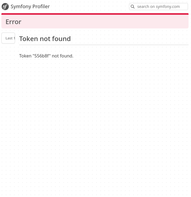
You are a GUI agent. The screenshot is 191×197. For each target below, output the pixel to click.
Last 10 (11, 38)
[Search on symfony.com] (158, 6)
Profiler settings (8, 51)
